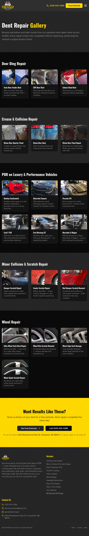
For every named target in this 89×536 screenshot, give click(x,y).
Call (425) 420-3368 (58, 428)
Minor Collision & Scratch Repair (58, 464)
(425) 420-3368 (55, 5)
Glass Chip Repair (53, 484)
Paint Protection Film (54, 467)
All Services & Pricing (54, 493)
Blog (85, 527)
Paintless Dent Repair (54, 461)
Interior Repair (51, 474)
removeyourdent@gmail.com (14, 508)
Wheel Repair (51, 477)
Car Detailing (51, 490)
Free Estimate (74, 5)
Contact (79, 527)
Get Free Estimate (30, 428)
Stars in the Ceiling (53, 487)
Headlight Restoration (54, 480)
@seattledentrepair (10, 512)
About (73, 527)
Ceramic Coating (52, 471)
